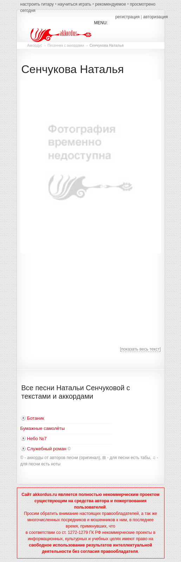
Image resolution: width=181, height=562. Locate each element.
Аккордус (34, 45)
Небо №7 (37, 438)
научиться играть (74, 4)
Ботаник (35, 418)
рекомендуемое (110, 4)
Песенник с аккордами (65, 45)
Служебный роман (46, 448)
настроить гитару (37, 4)
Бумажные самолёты (42, 428)
